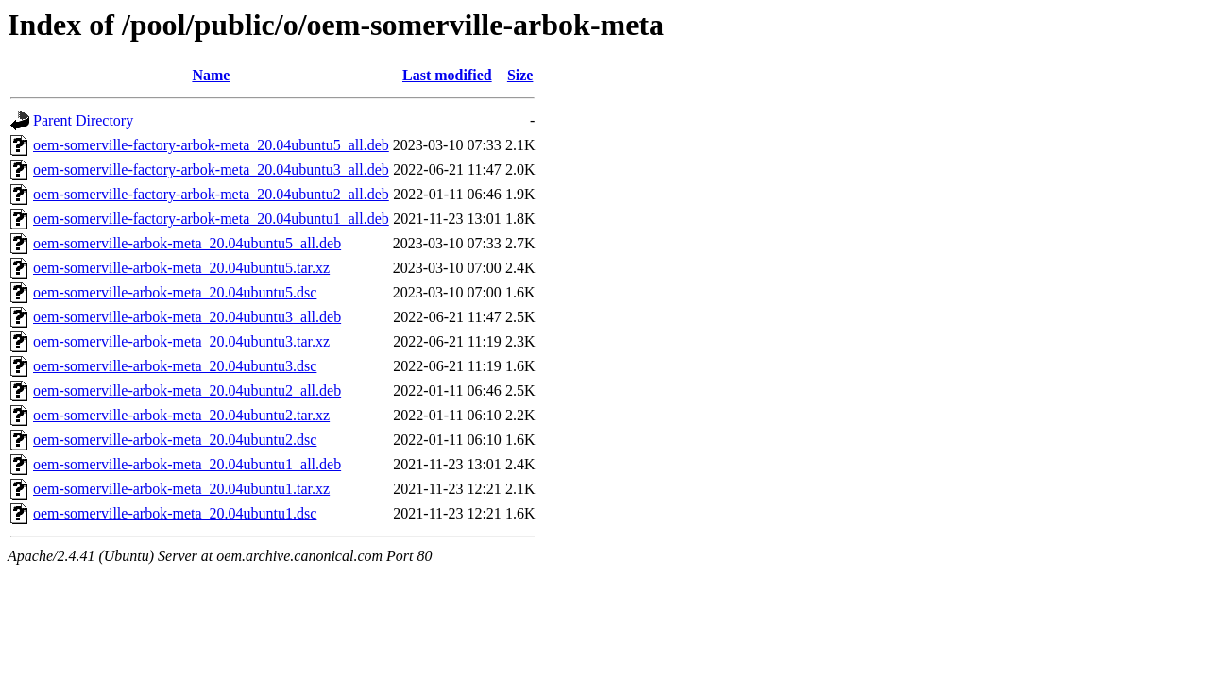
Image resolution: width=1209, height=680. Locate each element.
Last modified (447, 75)
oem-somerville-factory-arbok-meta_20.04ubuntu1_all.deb (211, 219)
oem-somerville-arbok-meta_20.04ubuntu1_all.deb (187, 464)
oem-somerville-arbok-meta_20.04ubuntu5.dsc (174, 292)
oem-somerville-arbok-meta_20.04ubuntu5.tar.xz (181, 268)
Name (211, 75)
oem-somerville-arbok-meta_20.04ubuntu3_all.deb (187, 317)
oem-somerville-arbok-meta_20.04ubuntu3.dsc (174, 366)
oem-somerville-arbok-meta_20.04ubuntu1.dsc (174, 513)
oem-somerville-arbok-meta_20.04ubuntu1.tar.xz (181, 489)
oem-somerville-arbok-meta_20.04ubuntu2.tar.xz (181, 415)
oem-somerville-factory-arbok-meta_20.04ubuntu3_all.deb (211, 170)
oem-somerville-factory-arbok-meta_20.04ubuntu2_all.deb (211, 194)
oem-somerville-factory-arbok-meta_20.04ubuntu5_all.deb (211, 145)
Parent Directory (83, 120)
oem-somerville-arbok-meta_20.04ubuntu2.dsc (174, 440)
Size (520, 75)
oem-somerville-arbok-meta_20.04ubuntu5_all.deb (187, 243)
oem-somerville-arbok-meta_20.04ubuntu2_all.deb (187, 390)
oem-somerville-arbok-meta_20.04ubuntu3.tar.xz (181, 341)
